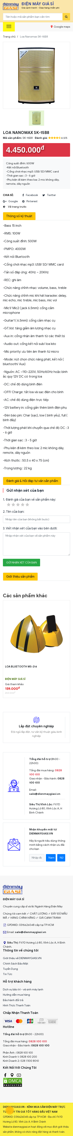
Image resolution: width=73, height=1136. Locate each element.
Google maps (60, 26)
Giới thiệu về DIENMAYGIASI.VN (22, 958)
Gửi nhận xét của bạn (21, 562)
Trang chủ (9, 36)
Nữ (61, 857)
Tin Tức (7, 974)
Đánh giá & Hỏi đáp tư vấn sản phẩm (32, 481)
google (10, 201)
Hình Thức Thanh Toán (16, 1005)
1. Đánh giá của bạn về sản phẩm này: (29, 502)
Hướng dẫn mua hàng (16, 994)
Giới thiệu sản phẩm (20, 577)
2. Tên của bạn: (13, 512)
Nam (51, 857)
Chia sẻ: (8, 195)
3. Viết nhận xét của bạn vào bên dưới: (30, 528)
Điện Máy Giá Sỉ (15, 679)
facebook (30, 195)
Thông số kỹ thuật (19, 216)
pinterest (30, 201)
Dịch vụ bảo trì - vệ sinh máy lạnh (23, 989)
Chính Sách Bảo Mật (15, 963)
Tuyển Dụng (10, 969)
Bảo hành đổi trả (13, 1000)
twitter (49, 195)
